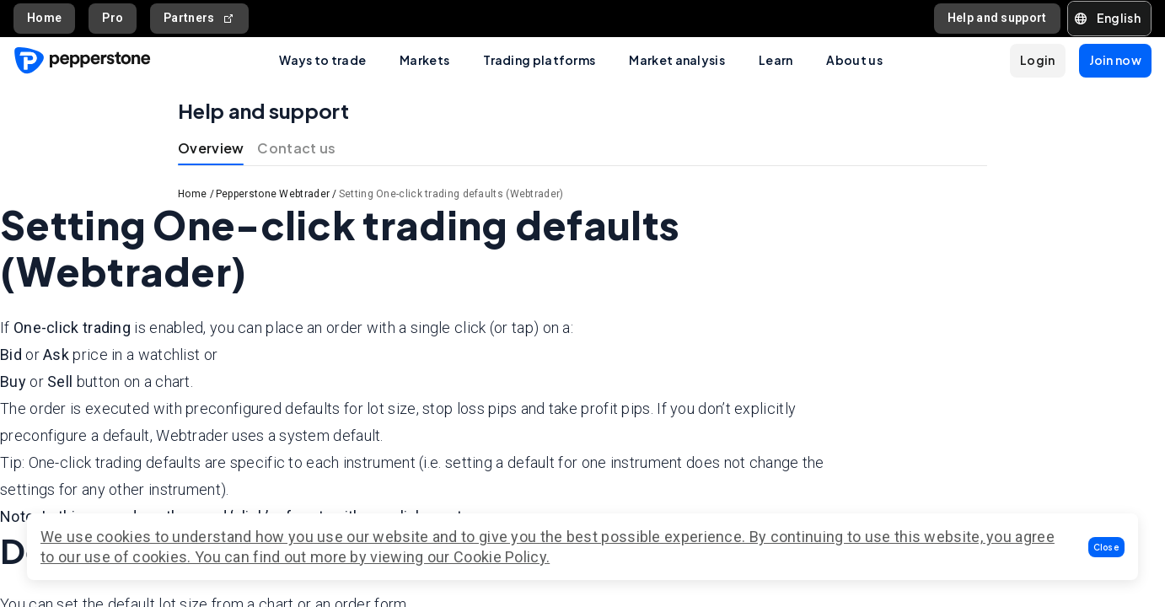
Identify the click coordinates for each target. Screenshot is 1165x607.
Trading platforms (539, 59)
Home (44, 17)
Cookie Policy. (502, 557)
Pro (112, 17)
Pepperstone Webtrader (273, 194)
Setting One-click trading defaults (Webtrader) (451, 194)
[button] (1106, 547)
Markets (424, 59)
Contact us (296, 148)
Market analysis (677, 59)
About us (854, 59)
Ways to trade (322, 59)
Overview (211, 148)
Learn (776, 59)
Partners (199, 18)
